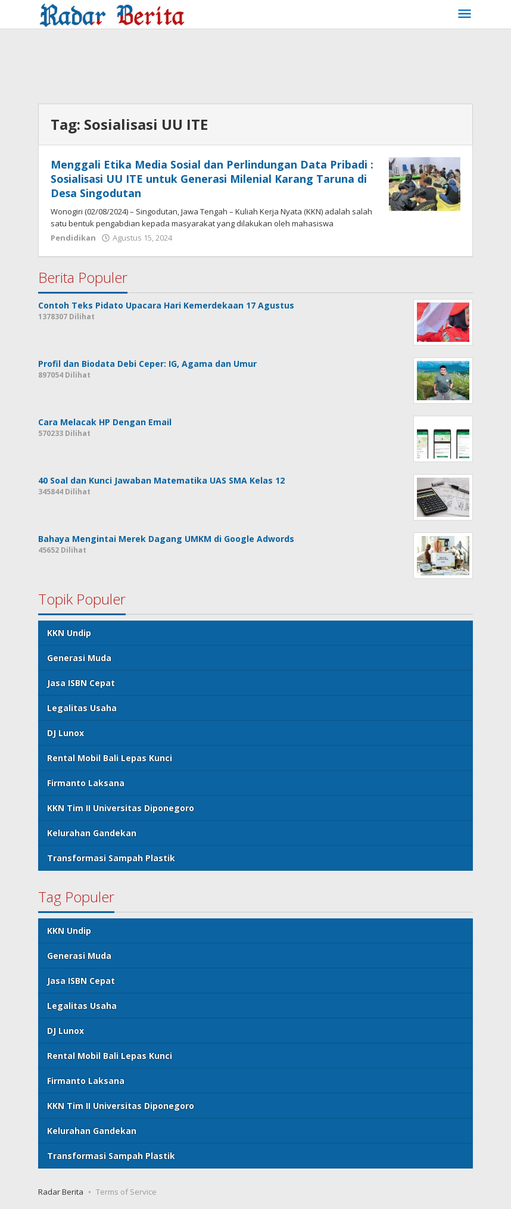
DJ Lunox (65, 733)
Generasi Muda (79, 657)
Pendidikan (73, 237)
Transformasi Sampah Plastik (111, 858)
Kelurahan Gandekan (91, 833)
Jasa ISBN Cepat (81, 682)
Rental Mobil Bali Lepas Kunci (109, 758)
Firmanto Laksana (85, 783)
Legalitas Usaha (82, 707)
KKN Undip (69, 632)
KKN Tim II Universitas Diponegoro (120, 808)
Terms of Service (126, 1191)
